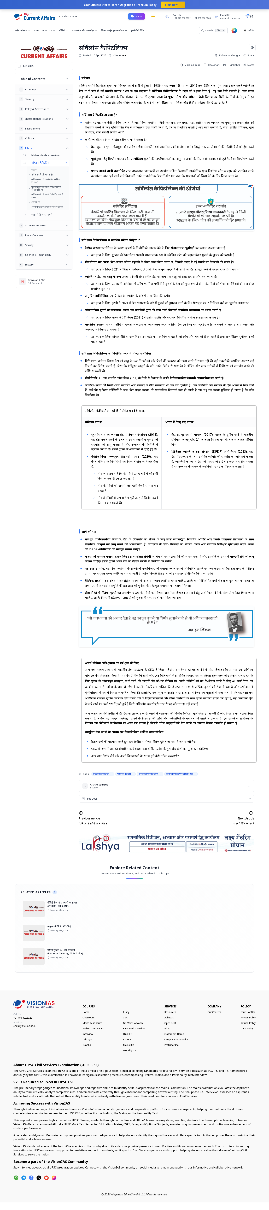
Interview (88, 1034)
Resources (170, 1012)
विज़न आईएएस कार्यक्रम (114, 30)
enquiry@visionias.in (24, 1026)
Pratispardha (171, 1045)
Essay (126, 1012)
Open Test (170, 1023)
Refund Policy (248, 1023)
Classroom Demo (174, 1034)
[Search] (213, 30)
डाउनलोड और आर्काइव (85, 30)
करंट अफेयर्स (23, 30)
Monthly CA (129, 1050)
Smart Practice (45, 30)
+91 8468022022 (22, 1017)
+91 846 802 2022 (182, 18)
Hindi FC (127, 1034)
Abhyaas (169, 1017)
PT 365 (127, 1039)
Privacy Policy (248, 1017)
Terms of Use (248, 1012)
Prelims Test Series (93, 1028)
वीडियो (64, 30)
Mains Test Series (92, 1023)
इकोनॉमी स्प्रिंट (139, 30)
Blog (166, 1028)
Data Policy (247, 1028)
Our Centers (214, 1012)
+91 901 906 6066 (202, 18)
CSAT (126, 1017)
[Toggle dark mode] (153, 16)
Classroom (89, 1017)
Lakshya (87, 1039)
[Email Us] (227, 16)
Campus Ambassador (176, 1039)
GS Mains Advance (133, 1023)
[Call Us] (167, 16)
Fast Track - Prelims (134, 1028)
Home (86, 1012)
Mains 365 (128, 1045)
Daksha (87, 1045)
